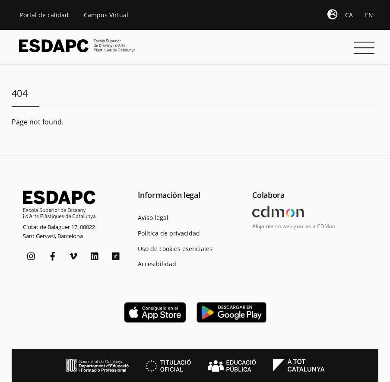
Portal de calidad (44, 15)
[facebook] (52, 255)
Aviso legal (153, 217)
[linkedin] (95, 255)
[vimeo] (73, 255)
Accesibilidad (157, 264)
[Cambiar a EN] (369, 15)
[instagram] (31, 255)
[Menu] (362, 42)
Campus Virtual (106, 15)
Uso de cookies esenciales (175, 249)
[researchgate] (116, 255)
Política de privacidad (169, 233)
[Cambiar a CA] (349, 15)
